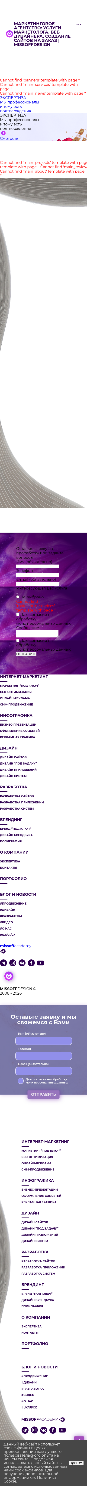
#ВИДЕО (6, 922)
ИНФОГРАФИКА (16, 716)
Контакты (8, 867)
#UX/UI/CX (7, 934)
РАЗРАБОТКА (13, 787)
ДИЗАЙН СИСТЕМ (13, 776)
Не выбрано (32, 597)
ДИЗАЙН (9, 748)
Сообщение (27, 628)
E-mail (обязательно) (36, 579)
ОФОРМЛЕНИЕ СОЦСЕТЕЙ (20, 731)
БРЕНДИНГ (11, 820)
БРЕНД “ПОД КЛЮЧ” (15, 828)
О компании (14, 852)
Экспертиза (10, 861)
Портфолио (13, 879)
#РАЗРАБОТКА (11, 916)
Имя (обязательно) (34, 562)
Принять (76, 1463)
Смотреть (9, 138)
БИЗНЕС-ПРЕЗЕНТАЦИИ (18, 724)
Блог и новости (18, 894)
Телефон (24, 570)
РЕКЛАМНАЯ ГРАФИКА (17, 737)
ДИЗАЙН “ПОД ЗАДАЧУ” (18, 763)
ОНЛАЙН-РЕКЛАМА (15, 698)
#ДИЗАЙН (7, 909)
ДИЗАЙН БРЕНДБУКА (16, 835)
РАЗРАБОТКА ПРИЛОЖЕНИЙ (22, 802)
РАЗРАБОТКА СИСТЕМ (17, 808)
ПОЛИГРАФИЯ (11, 841)
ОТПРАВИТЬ (26, 654)
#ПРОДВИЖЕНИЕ (13, 903)
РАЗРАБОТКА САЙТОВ (17, 796)
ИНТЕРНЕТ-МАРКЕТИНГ (24, 677)
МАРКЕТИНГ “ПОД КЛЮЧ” (19, 685)
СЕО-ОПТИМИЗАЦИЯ (16, 692)
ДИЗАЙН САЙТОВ (13, 757)
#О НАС (6, 928)
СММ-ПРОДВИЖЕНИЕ (16, 704)
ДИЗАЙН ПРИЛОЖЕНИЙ (18, 769)
